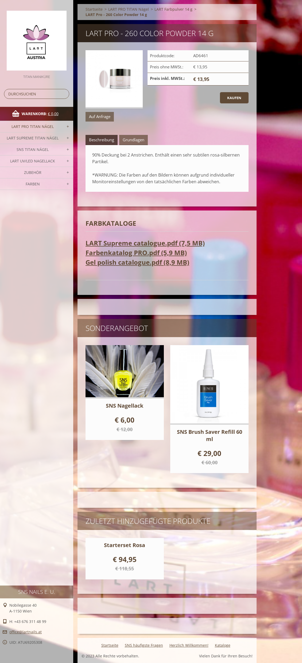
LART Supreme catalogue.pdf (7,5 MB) (145, 243)
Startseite (94, 9)
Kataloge (222, 645)
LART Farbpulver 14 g (173, 9)
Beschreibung (101, 139)
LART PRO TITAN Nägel (32, 126)
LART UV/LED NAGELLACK (32, 160)
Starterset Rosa (124, 545)
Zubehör (32, 172)
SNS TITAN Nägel (33, 149)
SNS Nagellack (124, 405)
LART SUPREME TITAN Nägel (33, 138)
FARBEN (33, 183)
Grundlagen (133, 139)
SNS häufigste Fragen (144, 645)
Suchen (64, 94)
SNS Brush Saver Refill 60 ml (209, 435)
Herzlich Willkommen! (188, 645)
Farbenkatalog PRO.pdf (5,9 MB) (136, 252)
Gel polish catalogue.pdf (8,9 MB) (137, 262)
